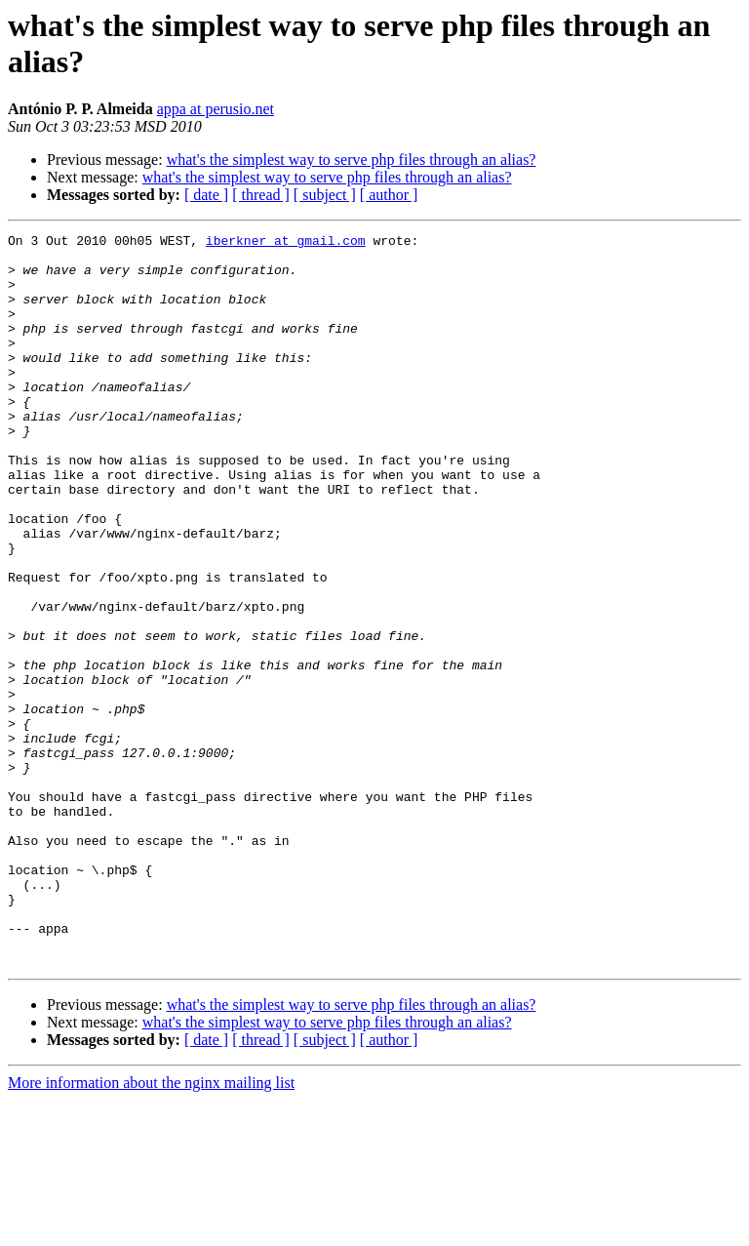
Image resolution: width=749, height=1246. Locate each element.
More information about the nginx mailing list (151, 1229)
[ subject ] (325, 194)
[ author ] (389, 194)
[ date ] (206, 194)
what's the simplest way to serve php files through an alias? (351, 159)
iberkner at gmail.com (286, 243)
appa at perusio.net (215, 108)
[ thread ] (261, 194)
